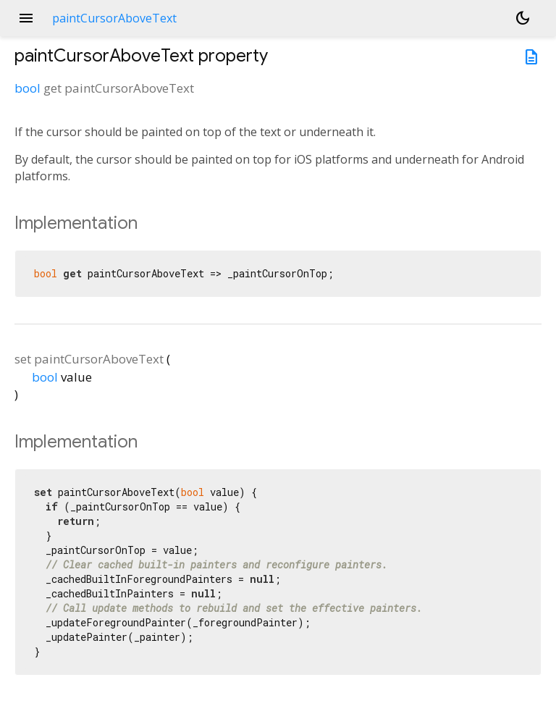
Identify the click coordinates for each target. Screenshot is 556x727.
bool (27, 88)
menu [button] (26, 18)
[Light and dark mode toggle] (522, 18)
